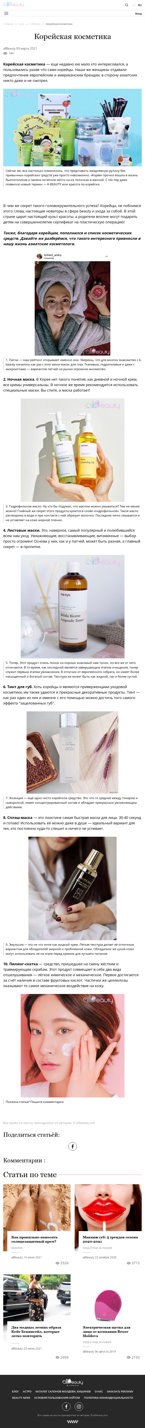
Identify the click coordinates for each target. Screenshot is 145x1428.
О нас (99, 1391)
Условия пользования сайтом (57, 1397)
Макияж (17, 1248)
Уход (86, 1248)
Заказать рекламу (120, 1391)
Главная (8, 24)
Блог (22, 24)
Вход (138, 13)
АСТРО (27, 1391)
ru (140, 5)
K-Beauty (35, 24)
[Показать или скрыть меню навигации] (6, 13)
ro (134, 5)
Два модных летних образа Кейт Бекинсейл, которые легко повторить (36, 1331)
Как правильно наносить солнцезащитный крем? (34, 1239)
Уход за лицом (101, 1248)
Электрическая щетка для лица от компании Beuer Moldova (106, 1331)
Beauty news (21, 1397)
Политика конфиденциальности (108, 1397)
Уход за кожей (101, 1342)
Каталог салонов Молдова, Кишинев (63, 1391)
